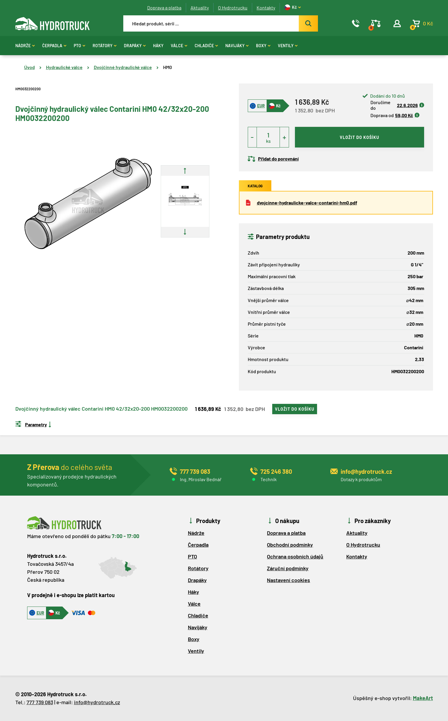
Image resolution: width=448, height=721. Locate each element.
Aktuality (200, 7)
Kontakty (266, 7)
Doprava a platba (164, 7)
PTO (79, 45)
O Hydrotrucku (232, 7)
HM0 (167, 67)
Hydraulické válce (64, 67)
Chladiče (206, 45)
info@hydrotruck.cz (97, 702)
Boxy (263, 45)
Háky (158, 45)
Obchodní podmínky (290, 544)
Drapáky (135, 45)
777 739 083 (40, 702)
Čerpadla (54, 45)
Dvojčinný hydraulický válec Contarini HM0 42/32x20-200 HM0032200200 (101, 409)
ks (268, 141)
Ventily (288, 45)
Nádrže (25, 45)
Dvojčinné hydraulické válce (123, 67)
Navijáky (237, 45)
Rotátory (104, 45)
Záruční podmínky (287, 568)
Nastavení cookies (288, 580)
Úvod (29, 67)
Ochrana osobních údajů (295, 556)
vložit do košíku (359, 137)
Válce (179, 45)
